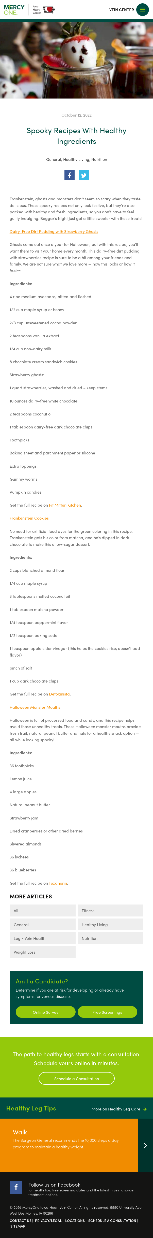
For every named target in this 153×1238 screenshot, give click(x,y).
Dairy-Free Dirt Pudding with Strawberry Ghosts (54, 231)
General (53, 159)
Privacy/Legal (48, 1220)
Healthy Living (76, 159)
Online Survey (45, 1012)
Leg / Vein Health (29, 938)
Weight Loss (24, 952)
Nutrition (99, 159)
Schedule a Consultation (76, 1078)
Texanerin (58, 883)
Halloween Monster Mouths (35, 707)
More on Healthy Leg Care (119, 1108)
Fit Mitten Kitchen (65, 505)
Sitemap (17, 1226)
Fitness (88, 910)
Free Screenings (107, 1012)
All (16, 910)
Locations (75, 1220)
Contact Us (20, 1220)
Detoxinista (59, 694)
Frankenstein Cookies (29, 518)
